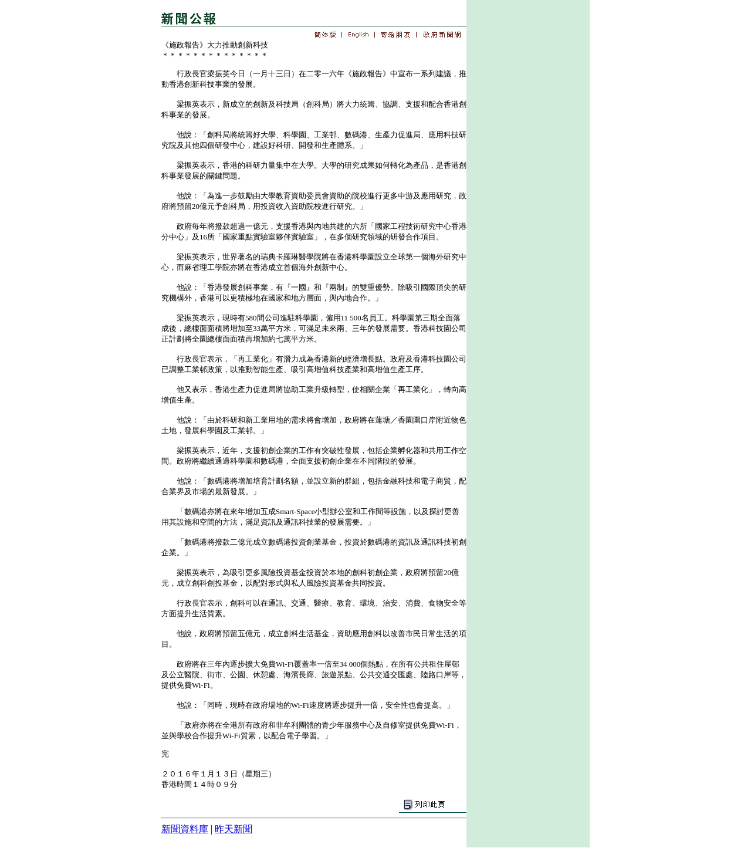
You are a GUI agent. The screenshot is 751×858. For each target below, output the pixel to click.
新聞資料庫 (184, 829)
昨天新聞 (233, 829)
